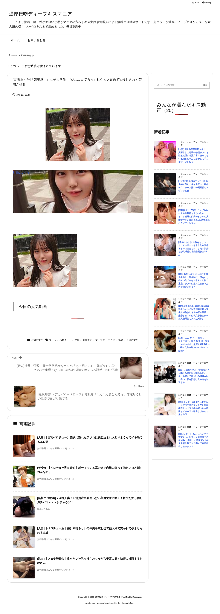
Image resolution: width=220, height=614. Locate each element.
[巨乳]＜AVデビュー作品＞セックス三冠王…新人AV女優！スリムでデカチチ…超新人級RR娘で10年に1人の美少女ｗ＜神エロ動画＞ (193, 344)
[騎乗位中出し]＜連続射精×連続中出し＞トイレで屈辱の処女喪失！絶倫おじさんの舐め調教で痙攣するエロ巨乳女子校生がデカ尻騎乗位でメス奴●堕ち (193, 312)
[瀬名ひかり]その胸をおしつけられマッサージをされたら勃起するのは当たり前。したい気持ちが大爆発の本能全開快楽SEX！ (193, 248)
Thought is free (127, 603)
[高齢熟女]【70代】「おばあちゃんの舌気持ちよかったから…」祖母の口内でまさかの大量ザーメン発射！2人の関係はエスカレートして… (194, 216)
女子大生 (100, 340)
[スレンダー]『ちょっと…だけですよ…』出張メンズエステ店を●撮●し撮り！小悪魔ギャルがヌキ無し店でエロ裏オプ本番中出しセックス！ (193, 440)
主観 (77, 340)
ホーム (14, 55)
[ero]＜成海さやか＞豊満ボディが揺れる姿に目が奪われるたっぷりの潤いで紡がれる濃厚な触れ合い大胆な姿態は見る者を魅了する (193, 376)
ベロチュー (65, 340)
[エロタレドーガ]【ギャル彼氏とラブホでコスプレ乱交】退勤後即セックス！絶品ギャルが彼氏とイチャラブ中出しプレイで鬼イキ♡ (193, 408)
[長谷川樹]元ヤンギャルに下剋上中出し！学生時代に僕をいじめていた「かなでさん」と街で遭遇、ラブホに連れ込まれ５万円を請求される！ (193, 280)
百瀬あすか (29, 55)
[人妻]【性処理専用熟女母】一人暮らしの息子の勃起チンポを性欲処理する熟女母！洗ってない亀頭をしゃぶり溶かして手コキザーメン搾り (193, 155)
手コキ (111, 340)
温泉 (120, 340)
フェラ (52, 340)
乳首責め (87, 340)
